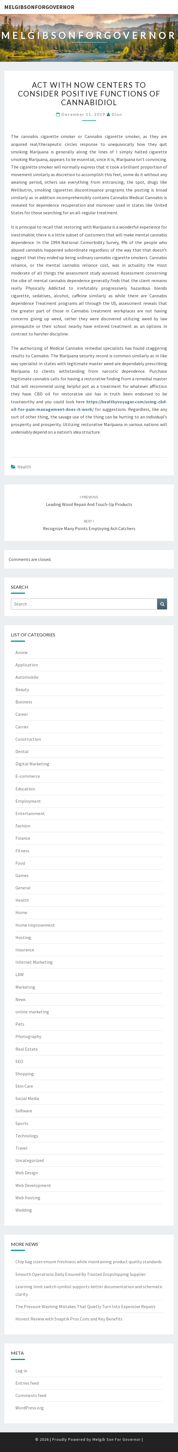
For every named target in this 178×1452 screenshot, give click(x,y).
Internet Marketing (34, 962)
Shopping (24, 1073)
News (20, 999)
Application (26, 665)
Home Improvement (35, 925)
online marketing (32, 1011)
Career (21, 714)
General (23, 887)
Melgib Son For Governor (117, 1439)
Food (20, 863)
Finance (22, 838)
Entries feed (27, 1383)
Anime (21, 652)
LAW (19, 974)
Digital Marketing (32, 764)
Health (24, 467)
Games (22, 875)
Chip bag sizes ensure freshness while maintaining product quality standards (88, 1261)
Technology (26, 1135)
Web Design (26, 1172)
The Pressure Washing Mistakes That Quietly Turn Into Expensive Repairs (85, 1306)
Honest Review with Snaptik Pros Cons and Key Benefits (68, 1319)
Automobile (26, 677)
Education (25, 788)
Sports (21, 1123)
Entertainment (30, 813)
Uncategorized (29, 1160)
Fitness (22, 850)
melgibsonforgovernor (39, 6)
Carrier (22, 727)
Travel (21, 1148)
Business (23, 702)
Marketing (25, 987)
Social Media (27, 1098)
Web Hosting (27, 1197)
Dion (117, 114)
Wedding (23, 1210)
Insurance (24, 949)
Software (23, 1110)
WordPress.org (29, 1407)
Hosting (23, 937)
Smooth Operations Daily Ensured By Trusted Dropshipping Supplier (80, 1274)
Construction (28, 739)
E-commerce (27, 776)
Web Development (33, 1185)
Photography (28, 1036)
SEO (19, 1061)
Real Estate (26, 1049)
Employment (28, 801)
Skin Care (24, 1086)
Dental (22, 751)
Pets (19, 1024)
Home (21, 912)
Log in (21, 1370)
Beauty (22, 689)
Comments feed (30, 1395)
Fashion (22, 826)
